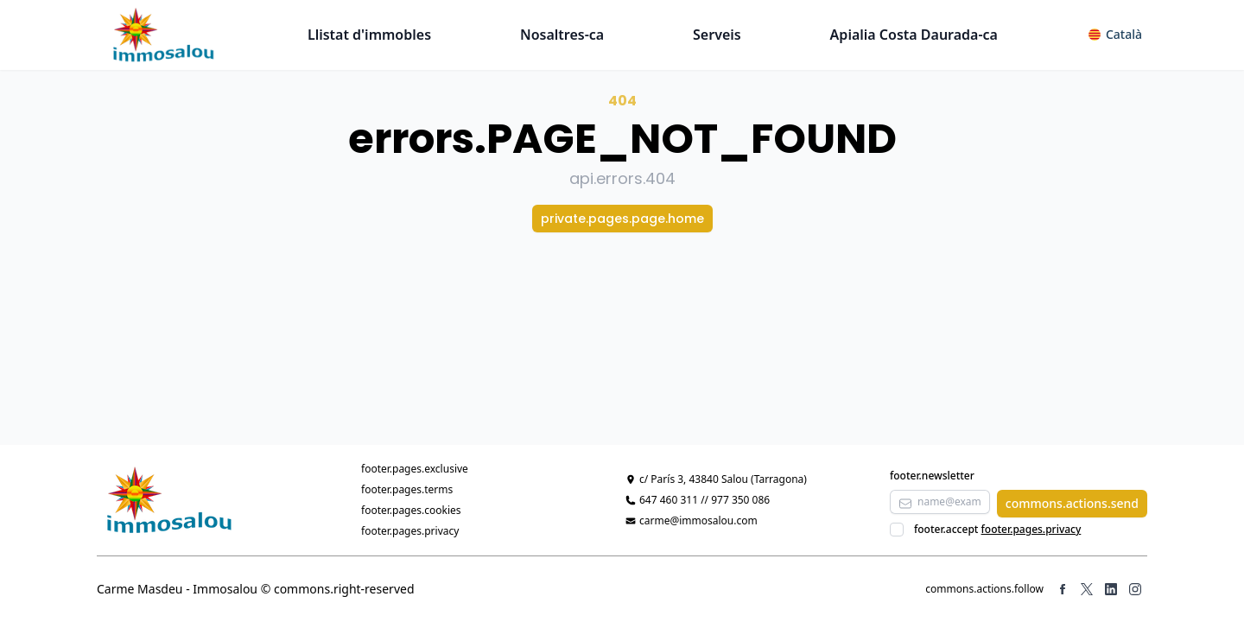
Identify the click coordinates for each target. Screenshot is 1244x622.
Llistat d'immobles (369, 34)
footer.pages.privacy (410, 531)
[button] (1115, 34)
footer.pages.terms (407, 489)
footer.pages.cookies (411, 510)
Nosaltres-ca (562, 34)
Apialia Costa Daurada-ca (914, 34)
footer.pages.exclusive (414, 468)
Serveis (717, 34)
